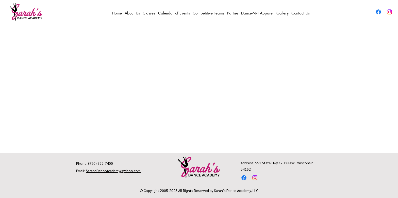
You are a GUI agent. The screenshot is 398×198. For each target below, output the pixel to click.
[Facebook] (378, 12)
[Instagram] (389, 12)
